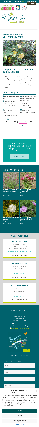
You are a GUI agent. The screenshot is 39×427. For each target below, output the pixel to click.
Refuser (19, 416)
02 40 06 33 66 (23, 324)
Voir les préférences (19, 421)
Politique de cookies (19, 424)
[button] (36, 391)
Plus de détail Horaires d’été (19, 273)
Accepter (19, 411)
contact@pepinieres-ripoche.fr (20, 328)
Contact (31, 3)
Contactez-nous (19, 156)
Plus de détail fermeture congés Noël (19, 252)
